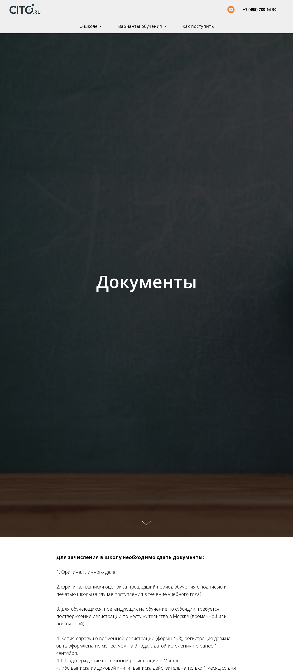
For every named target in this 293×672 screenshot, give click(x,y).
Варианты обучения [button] (140, 26)
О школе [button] (89, 26)
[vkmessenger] (231, 9)
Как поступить (198, 26)
